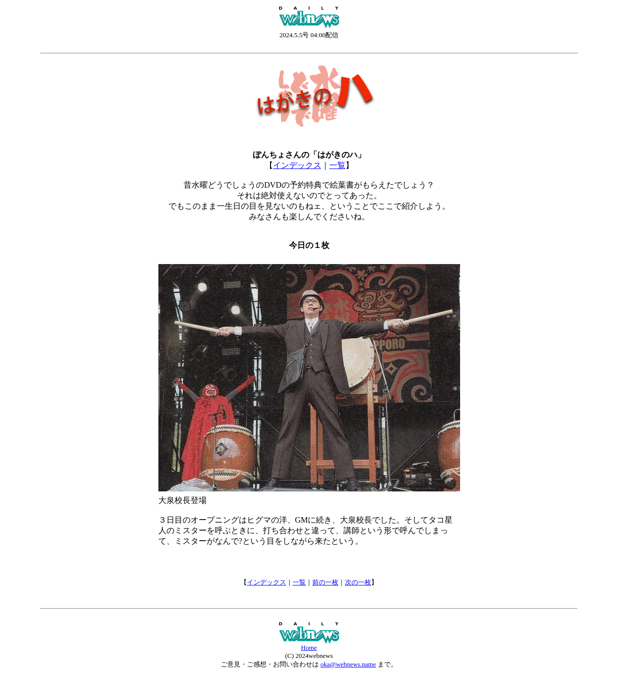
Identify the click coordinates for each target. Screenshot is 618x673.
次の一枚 (358, 582)
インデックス (297, 165)
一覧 (337, 165)
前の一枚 (325, 582)
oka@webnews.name (348, 664)
